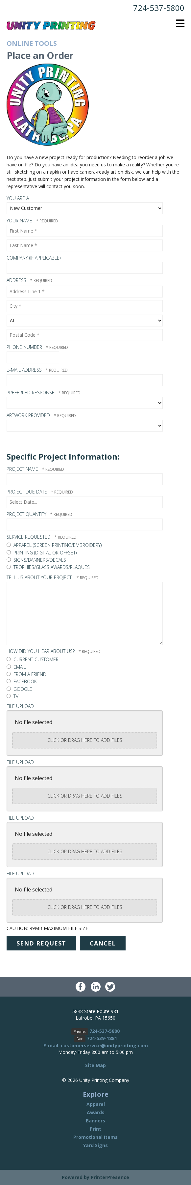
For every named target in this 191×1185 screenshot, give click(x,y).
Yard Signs (95, 1145)
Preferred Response (31, 392)
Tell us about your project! (40, 577)
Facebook (22, 681)
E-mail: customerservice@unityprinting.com (95, 1045)
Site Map (95, 1065)
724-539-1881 (102, 1038)
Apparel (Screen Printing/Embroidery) (54, 545)
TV (12, 696)
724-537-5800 (158, 7)
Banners (95, 1120)
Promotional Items (95, 1137)
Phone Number (25, 347)
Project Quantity (27, 514)
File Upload (20, 706)
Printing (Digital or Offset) (42, 553)
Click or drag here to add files (84, 740)
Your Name (20, 220)
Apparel (95, 1104)
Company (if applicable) (33, 258)
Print (95, 1129)
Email (16, 667)
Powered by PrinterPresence (95, 1177)
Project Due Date (27, 492)
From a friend (26, 674)
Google (19, 689)
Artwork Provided (29, 415)
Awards (96, 1112)
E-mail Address (25, 370)
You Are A (18, 198)
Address (17, 280)
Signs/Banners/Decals (36, 560)
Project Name (23, 469)
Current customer (33, 659)
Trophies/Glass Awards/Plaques (48, 567)
